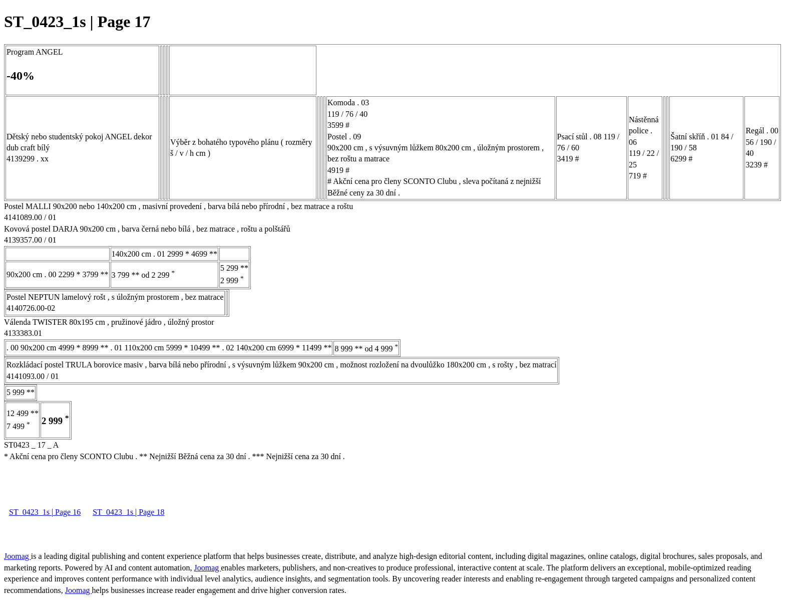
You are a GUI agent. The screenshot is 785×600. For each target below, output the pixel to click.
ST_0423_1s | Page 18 (128, 512)
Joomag (17, 556)
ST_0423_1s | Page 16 (45, 512)
